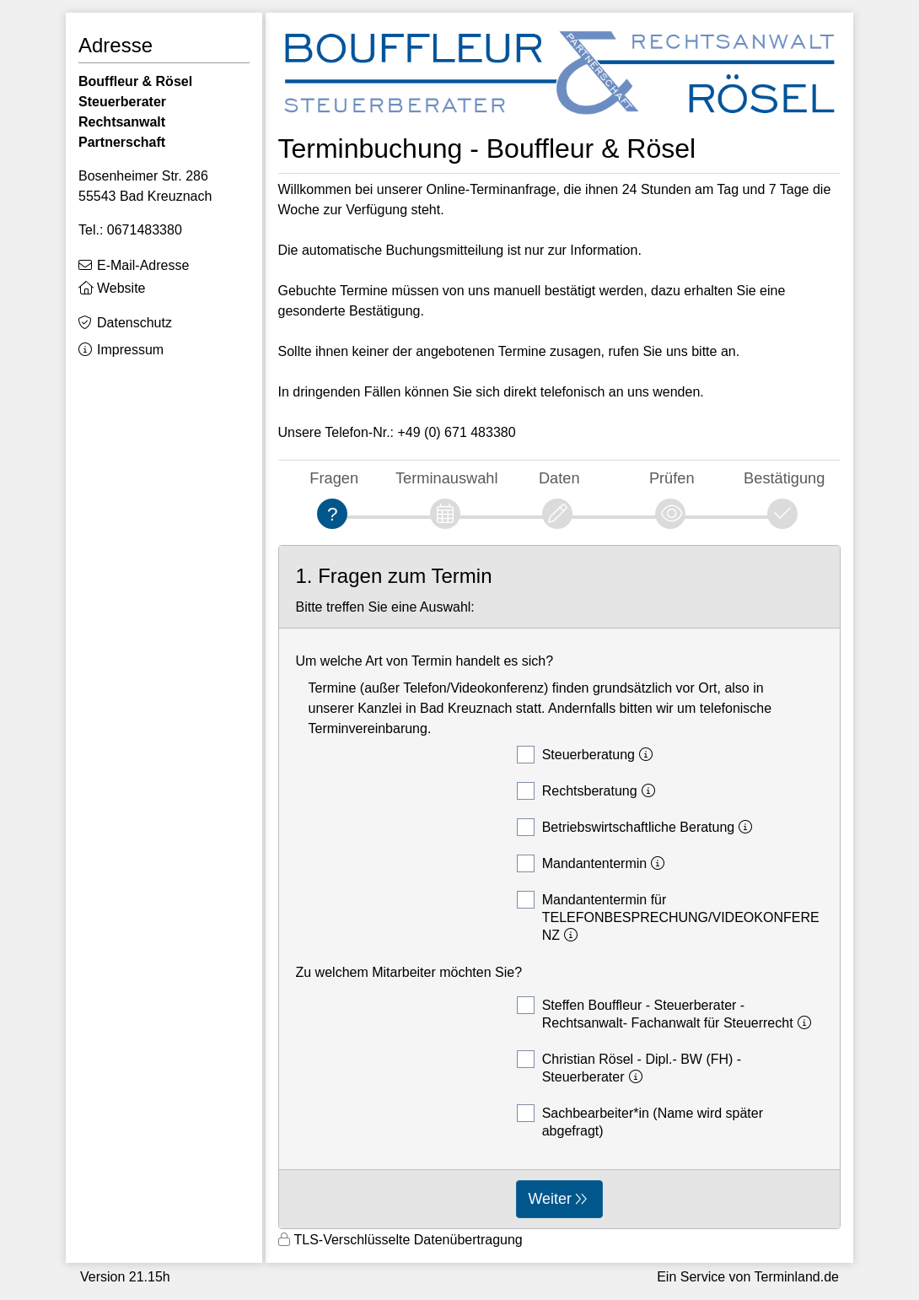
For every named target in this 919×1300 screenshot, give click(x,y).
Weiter (550, 1198)
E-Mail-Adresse (143, 265)
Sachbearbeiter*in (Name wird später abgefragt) (640, 1121)
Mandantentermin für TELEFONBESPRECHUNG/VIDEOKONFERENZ (668, 916)
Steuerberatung (587, 754)
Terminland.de (797, 1277)
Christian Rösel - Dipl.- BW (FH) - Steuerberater (629, 1067)
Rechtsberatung (588, 791)
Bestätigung (784, 478)
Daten (559, 478)
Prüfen (672, 478)
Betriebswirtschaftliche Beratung (637, 827)
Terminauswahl (446, 478)
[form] (559, 887)
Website (121, 288)
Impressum (130, 350)
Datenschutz (134, 323)
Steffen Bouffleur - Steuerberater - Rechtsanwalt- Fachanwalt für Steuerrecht (666, 1013)
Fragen (333, 478)
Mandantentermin (593, 863)
